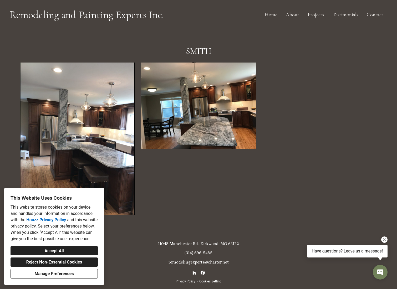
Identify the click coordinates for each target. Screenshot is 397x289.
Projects (316, 15)
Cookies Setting (210, 281)
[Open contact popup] (380, 272)
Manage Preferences (54, 273)
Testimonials (345, 15)
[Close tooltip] (384, 239)
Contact (375, 15)
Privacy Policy (185, 281)
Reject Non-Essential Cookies (54, 262)
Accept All (54, 250)
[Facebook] (202, 272)
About (292, 15)
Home (270, 15)
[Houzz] (194, 272)
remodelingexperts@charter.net (199, 262)
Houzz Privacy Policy (46, 219)
